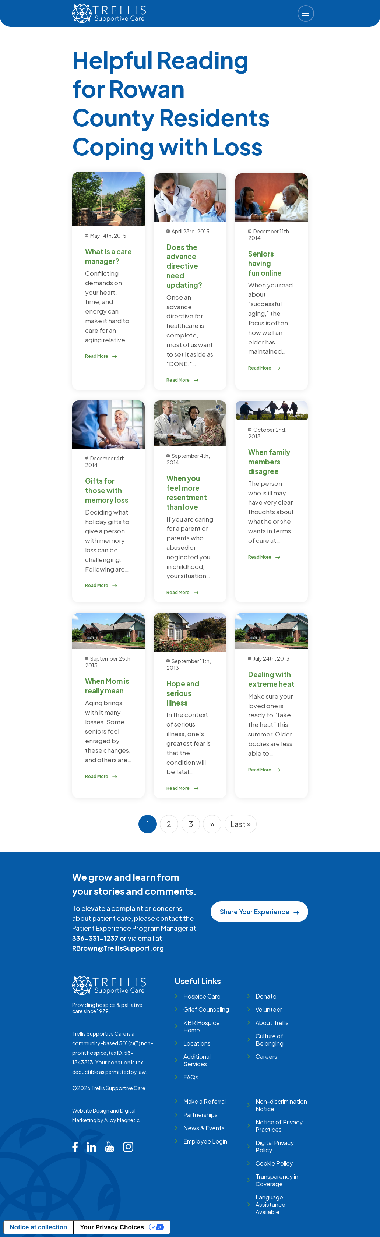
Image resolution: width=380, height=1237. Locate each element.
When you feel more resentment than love (186, 492)
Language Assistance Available (270, 1204)
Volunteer (269, 1009)
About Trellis (272, 1022)
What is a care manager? (108, 256)
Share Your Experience (259, 912)
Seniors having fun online (265, 263)
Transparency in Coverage (277, 1180)
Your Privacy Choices (112, 1227)
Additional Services (197, 1060)
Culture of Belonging (270, 1039)
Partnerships (200, 1114)
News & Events (204, 1128)
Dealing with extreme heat (271, 679)
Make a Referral (204, 1101)
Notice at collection (38, 1227)
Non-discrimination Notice (281, 1105)
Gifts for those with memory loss (107, 490)
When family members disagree (269, 462)
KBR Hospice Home (201, 1026)
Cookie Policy (274, 1163)
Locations (197, 1043)
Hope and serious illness (182, 693)
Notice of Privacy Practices (279, 1125)
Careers (266, 1056)
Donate (266, 996)
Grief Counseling (206, 1009)
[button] (306, 13)
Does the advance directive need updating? (184, 266)
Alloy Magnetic (122, 1120)
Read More (101, 356)
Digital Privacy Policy (275, 1146)
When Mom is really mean (107, 685)
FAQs (190, 1077)
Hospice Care (202, 996)
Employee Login (205, 1141)
